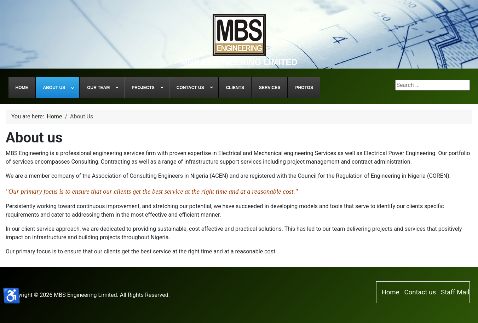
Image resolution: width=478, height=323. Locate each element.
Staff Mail (455, 292)
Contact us (420, 292)
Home (390, 292)
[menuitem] (22, 87)
